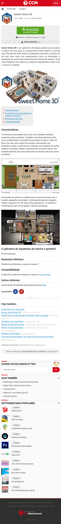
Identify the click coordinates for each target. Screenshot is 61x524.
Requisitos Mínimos (14, 119)
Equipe (10, 503)
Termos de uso (20, 503)
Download (30, 30)
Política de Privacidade (36, 503)
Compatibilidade (12, 122)
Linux (42, 274)
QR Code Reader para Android (23, 490)
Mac (49, 274)
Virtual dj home (9, 389)
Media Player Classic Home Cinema (17, 385)
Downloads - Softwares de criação (41, 324)
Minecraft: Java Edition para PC (15, 393)
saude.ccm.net (30, 520)
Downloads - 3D (32, 321)
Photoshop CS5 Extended (21, 446)
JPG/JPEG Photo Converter (22, 464)
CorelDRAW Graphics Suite (21, 428)
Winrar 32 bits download (12, 327)
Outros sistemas (32, 42)
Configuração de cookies (45, 506)
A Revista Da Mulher (26, 506)
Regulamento (12, 506)
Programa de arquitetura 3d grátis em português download (27, 336)
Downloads (11, 9)
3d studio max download (12, 321)
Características (11, 110)
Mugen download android (12, 324)
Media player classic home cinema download (20, 382)
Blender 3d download (10, 333)
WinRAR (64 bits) (10, 396)
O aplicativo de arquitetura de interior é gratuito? (18, 114)
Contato (49, 503)
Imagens (22, 9)
